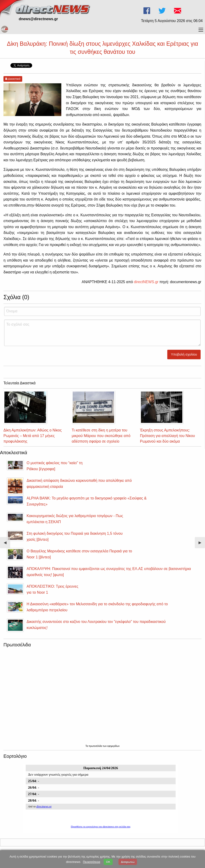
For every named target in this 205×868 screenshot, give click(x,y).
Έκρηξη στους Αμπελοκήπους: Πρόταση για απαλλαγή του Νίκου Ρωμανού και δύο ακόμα (167, 435)
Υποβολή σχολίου (184, 354)
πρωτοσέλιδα (96, 746)
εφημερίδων (113, 746)
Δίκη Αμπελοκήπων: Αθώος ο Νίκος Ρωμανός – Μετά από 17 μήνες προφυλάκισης (32, 435)
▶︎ (202, 544)
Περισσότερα (91, 862)
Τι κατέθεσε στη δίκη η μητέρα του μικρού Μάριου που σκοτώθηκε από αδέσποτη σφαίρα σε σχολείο (101, 435)
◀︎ (7, 544)
